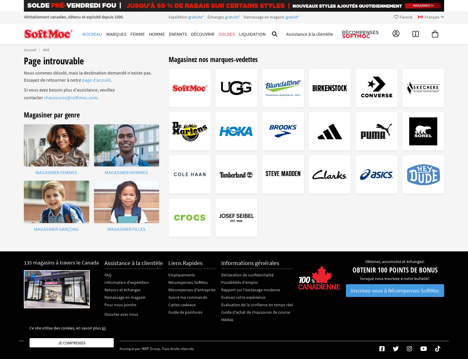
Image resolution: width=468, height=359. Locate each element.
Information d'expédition (126, 282)
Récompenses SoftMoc (188, 282)
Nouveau (92, 34)
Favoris (403, 17)
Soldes (226, 34)
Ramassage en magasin (125, 297)
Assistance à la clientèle (309, 34)
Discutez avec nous (121, 314)
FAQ (107, 275)
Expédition (234, 17)
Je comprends (71, 343)
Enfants (178, 34)
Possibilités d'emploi (239, 282)
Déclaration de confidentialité (247, 275)
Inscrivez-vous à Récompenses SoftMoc (395, 290)
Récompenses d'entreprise (191, 290)
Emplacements (181, 275)
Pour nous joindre (120, 304)
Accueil (30, 49)
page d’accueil (96, 80)
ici (103, 328)
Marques (116, 34)
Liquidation (252, 34)
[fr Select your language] (431, 17)
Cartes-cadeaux (181, 304)
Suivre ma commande (187, 297)
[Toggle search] (275, 34)
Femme (137, 34)
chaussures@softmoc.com (70, 97)
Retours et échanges (122, 290)
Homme (157, 34)
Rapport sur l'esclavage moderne (250, 290)
